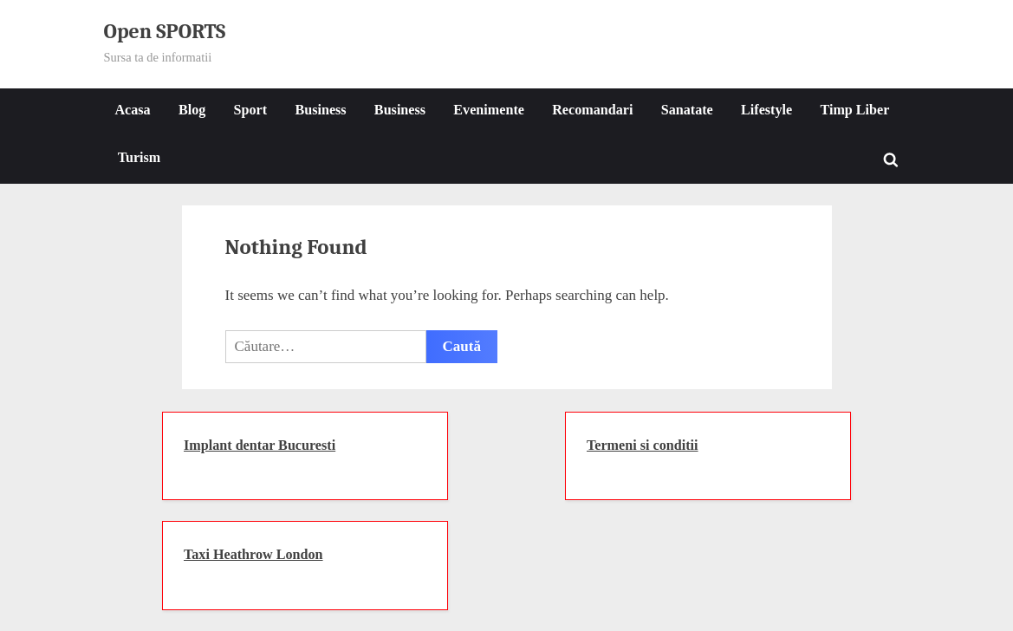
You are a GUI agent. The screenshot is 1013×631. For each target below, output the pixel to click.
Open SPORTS (165, 31)
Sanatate (687, 109)
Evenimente (488, 109)
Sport (251, 109)
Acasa (132, 109)
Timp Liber (854, 109)
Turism (139, 157)
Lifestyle (766, 109)
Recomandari (592, 109)
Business (320, 109)
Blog (192, 109)
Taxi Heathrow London (253, 554)
